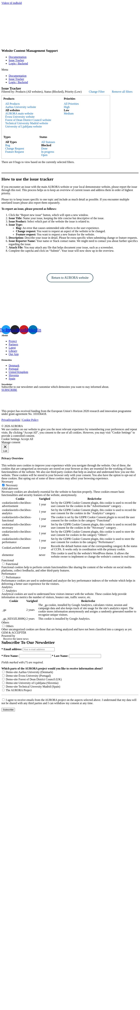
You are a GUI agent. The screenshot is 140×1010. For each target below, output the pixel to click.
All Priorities (71, 103)
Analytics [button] (6, 587)
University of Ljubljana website (23, 126)
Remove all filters (122, 91)
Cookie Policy (30, 419)
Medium (69, 113)
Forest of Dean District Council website (28, 120)
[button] (70, 69)
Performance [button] (8, 573)
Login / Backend (18, 63)
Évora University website (20, 116)
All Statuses (48, 142)
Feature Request (14, 151)
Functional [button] (7, 560)
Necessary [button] (7, 481)
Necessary (12, 485)
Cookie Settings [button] (10, 439)
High (67, 107)
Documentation (18, 56)
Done (44, 148)
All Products (12, 103)
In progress (47, 151)
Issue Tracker (16, 60)
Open (44, 155)
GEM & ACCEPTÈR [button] (13, 632)
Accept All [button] (27, 439)
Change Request (14, 148)
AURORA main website (19, 113)
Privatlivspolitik (10, 419)
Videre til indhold (11, 3)
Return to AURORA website (70, 277)
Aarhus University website (20, 107)
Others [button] (5, 622)
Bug (7, 145)
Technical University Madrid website (26, 123)
